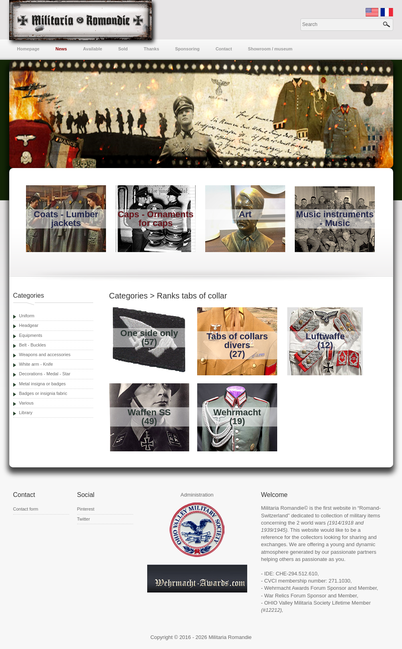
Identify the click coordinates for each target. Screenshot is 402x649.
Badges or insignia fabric (43, 393)
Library (26, 412)
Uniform (27, 315)
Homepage (28, 48)
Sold (123, 48)
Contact (224, 48)
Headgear (28, 325)
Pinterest (85, 509)
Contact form (25, 509)
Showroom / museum (270, 48)
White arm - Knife (36, 364)
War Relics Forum (285, 596)
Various (26, 403)
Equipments (30, 335)
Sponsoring (187, 48)
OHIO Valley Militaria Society (297, 603)
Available (92, 48)
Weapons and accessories (45, 354)
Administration (196, 495)
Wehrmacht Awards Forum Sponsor (305, 588)
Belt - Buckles (32, 345)
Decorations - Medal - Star (44, 373)
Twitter (83, 519)
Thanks (151, 48)
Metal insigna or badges (42, 383)
